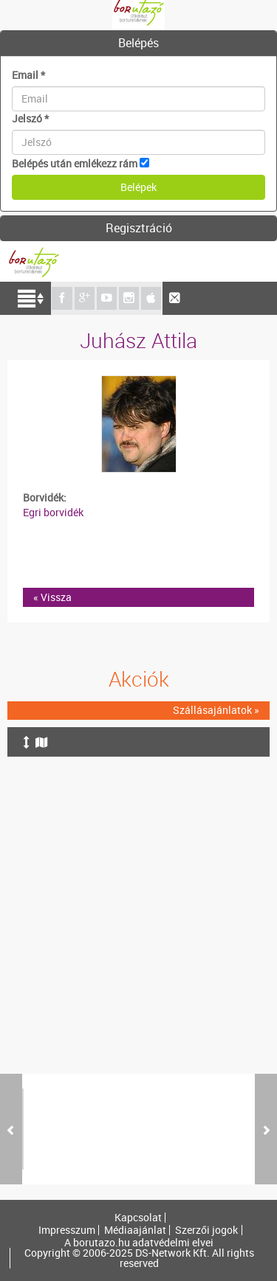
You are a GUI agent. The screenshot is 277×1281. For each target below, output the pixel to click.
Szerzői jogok (206, 1230)
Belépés (138, 43)
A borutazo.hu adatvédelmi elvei (138, 1242)
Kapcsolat (138, 1217)
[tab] (138, 43)
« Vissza (52, 597)
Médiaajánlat (135, 1230)
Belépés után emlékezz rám (74, 163)
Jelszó (30, 118)
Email (28, 75)
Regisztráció (139, 228)
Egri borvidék (53, 512)
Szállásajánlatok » (216, 710)
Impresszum (66, 1230)
